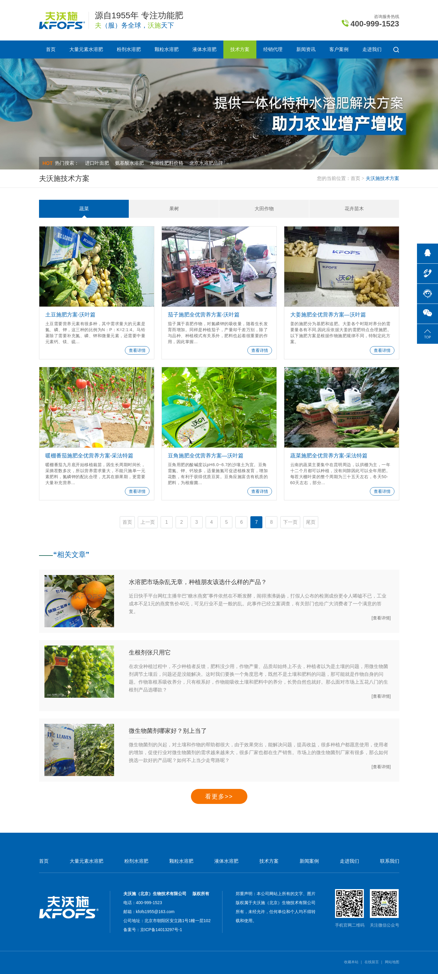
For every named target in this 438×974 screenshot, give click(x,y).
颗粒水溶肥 (167, 49)
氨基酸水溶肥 (129, 163)
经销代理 (272, 49)
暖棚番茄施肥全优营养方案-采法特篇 (89, 456)
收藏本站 (351, 962)
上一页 (147, 522)
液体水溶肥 (204, 49)
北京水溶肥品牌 (206, 163)
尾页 (311, 522)
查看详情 (137, 350)
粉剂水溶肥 (129, 49)
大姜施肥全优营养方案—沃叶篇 (328, 315)
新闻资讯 (306, 49)
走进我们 (372, 49)
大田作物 (264, 208)
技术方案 (239, 49)
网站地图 (392, 962)
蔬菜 (84, 208)
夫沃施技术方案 (382, 178)
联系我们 (389, 861)
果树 (174, 208)
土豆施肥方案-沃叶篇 (70, 315)
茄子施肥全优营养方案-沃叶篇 (204, 315)
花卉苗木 (354, 208)
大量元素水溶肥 (86, 49)
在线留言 (371, 962)
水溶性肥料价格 (166, 163)
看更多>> (219, 796)
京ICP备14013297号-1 (161, 929)
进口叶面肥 (97, 163)
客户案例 (339, 49)
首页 (51, 49)
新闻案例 (309, 861)
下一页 (290, 522)
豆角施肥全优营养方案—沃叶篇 (205, 456)
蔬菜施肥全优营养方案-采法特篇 (329, 456)
